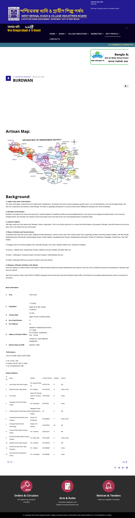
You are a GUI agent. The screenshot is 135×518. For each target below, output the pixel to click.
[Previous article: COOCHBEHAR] (10, 462)
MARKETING (96, 34)
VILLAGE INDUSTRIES (77, 34)
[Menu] (127, 28)
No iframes (67, 45)
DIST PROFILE (112, 34)
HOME (52, 34)
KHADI (62, 34)
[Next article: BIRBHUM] (125, 462)
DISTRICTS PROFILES (23, 77)
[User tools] (126, 86)
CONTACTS (55, 39)
